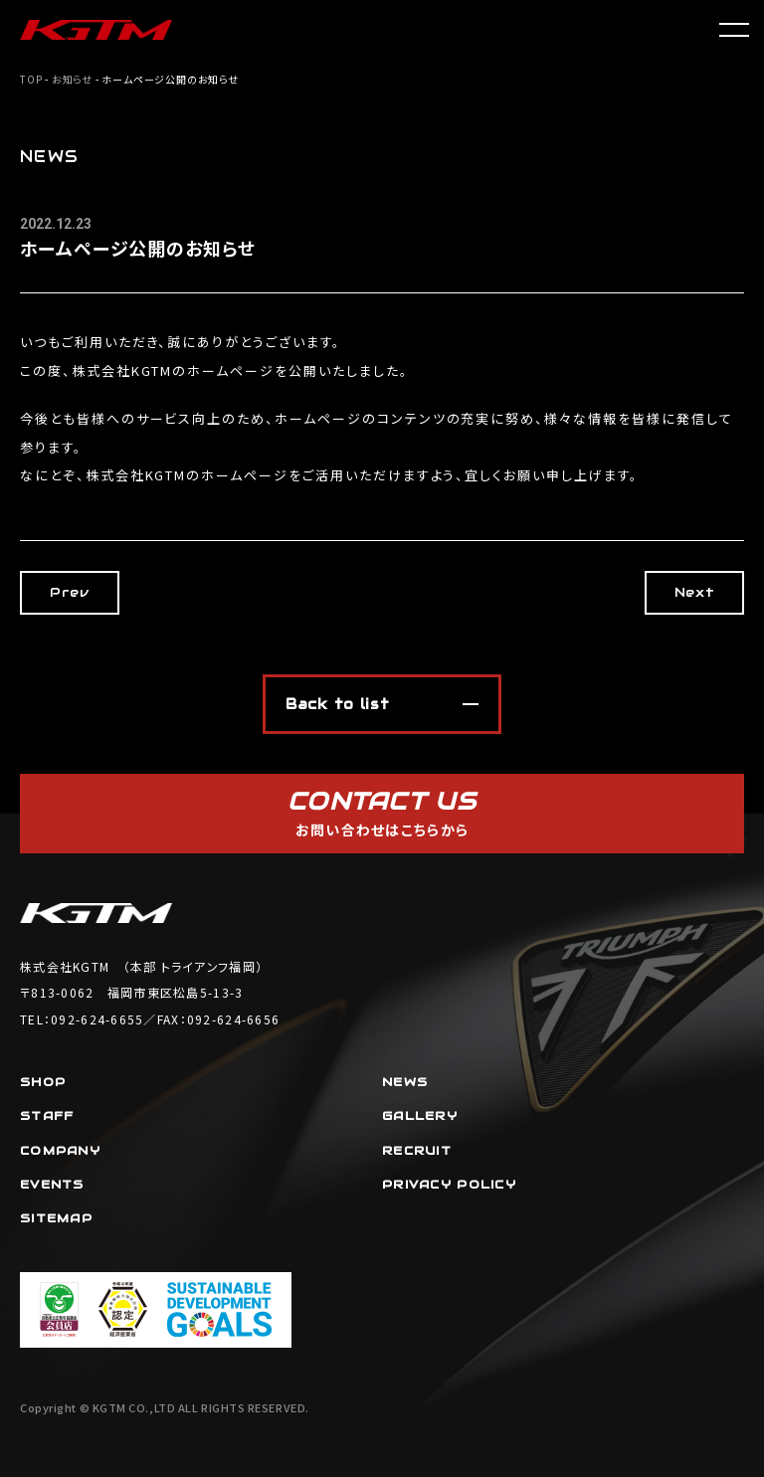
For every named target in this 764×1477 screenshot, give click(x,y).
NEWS (405, 1081)
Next (694, 592)
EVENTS (52, 1184)
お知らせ (72, 79)
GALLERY (420, 1115)
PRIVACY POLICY (449, 1184)
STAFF (47, 1115)
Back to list (337, 704)
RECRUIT (417, 1150)
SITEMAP (56, 1217)
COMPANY (60, 1150)
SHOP (43, 1081)
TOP (31, 79)
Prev (70, 592)
